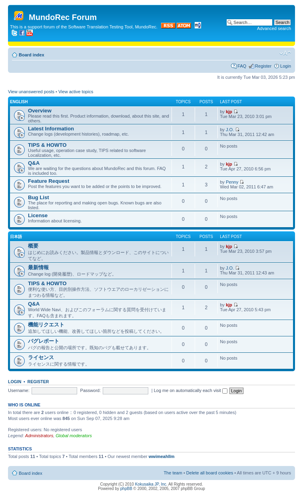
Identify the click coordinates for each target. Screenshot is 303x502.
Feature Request (48, 181)
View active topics (75, 91)
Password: (90, 390)
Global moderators (74, 435)
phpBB (126, 488)
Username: (19, 390)
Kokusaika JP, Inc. (151, 484)
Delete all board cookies (209, 472)
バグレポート (43, 341)
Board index (31, 54)
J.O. (230, 129)
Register (263, 66)
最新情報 (38, 267)
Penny (232, 182)
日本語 (16, 236)
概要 (33, 246)
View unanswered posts (31, 91)
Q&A (34, 163)
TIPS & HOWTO (47, 145)
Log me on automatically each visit (190, 390)
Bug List (38, 197)
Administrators (39, 435)
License (38, 215)
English (19, 102)
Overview (40, 111)
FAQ (241, 66)
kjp (229, 111)
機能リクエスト (46, 325)
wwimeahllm (162, 456)
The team (172, 472)
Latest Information (51, 129)
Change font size (285, 53)
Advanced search (274, 28)
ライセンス (41, 357)
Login (285, 66)
